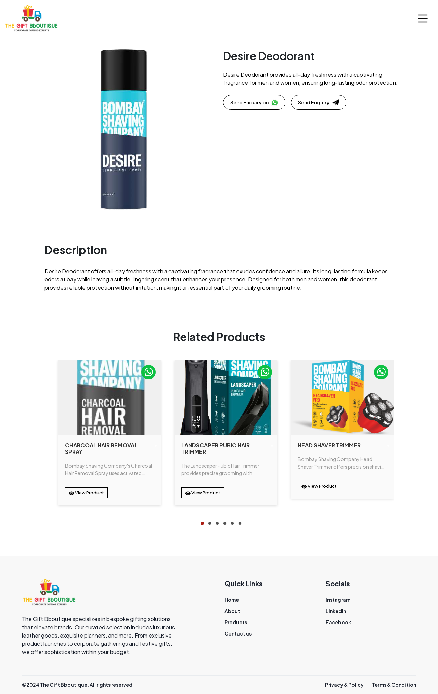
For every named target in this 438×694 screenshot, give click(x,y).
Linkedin (336, 611)
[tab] (202, 523)
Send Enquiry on (254, 102)
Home (231, 600)
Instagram (338, 600)
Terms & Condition (394, 685)
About (232, 611)
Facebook (338, 622)
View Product (86, 493)
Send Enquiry (318, 102)
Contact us (238, 633)
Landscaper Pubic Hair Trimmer (215, 448)
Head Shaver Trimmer (329, 445)
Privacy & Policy (344, 685)
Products (235, 622)
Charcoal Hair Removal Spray (101, 448)
